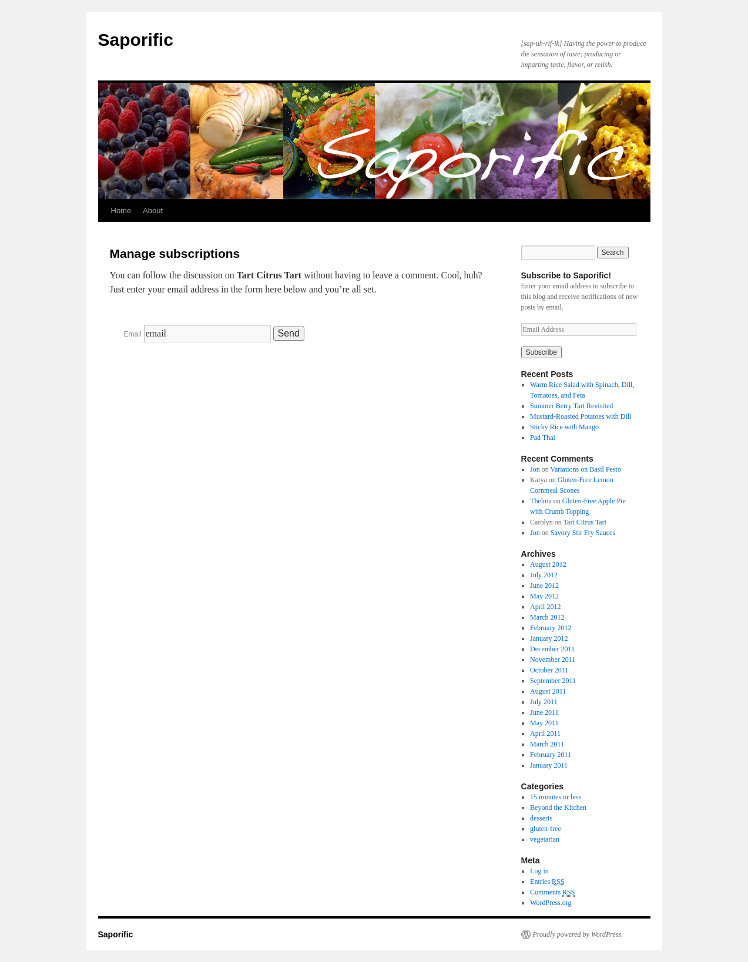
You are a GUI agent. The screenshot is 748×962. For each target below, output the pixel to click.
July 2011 (544, 702)
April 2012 (545, 607)
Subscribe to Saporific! (566, 275)
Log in (539, 871)
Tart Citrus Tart (584, 522)
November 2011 (552, 659)
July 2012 (544, 575)
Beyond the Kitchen (558, 807)
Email (133, 334)
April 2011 (545, 733)
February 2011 (550, 755)
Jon (535, 469)
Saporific (135, 39)
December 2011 (552, 649)
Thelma (541, 501)
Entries (547, 881)
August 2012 (548, 564)
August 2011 (548, 691)
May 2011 (544, 723)
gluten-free (545, 829)
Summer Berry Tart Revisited (571, 406)
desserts (541, 818)
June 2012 (544, 585)
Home (121, 210)
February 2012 (550, 628)
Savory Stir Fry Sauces (583, 533)
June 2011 (544, 712)
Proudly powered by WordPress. (578, 934)
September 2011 (553, 681)
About (153, 210)
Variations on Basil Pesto (586, 469)
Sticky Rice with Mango (564, 427)
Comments (552, 892)
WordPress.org (550, 903)
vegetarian (544, 839)
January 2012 (549, 638)
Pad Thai (542, 437)
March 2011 (547, 744)
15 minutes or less (555, 797)
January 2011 (549, 765)
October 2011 (549, 670)
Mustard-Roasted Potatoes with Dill (580, 416)
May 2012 (544, 596)
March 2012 (547, 617)
